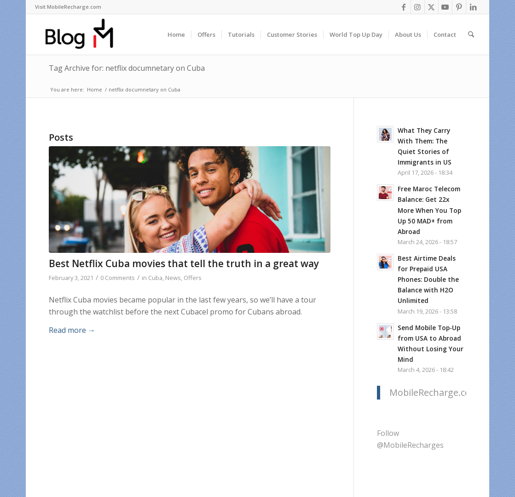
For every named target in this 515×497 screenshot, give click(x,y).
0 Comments (117, 278)
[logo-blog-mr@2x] (84, 34)
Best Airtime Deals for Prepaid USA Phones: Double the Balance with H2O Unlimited (428, 279)
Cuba (155, 278)
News (173, 278)
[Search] (471, 34)
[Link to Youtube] (445, 7)
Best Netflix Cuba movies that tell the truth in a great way (184, 263)
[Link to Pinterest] (459, 7)
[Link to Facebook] (404, 7)
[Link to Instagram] (417, 7)
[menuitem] (68, 7)
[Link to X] (431, 7)
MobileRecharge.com (434, 392)
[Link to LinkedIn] (473, 7)
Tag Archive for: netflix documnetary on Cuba (127, 68)
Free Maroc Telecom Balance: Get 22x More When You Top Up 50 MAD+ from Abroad (429, 209)
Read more (72, 330)
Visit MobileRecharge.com (68, 6)
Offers (193, 278)
